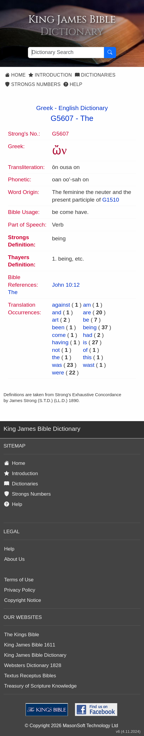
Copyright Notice (22, 600)
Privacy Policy (19, 590)
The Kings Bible (21, 634)
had (87, 335)
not (56, 350)
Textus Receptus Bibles (30, 675)
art (55, 320)
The (86, 118)
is (85, 342)
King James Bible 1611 (29, 645)
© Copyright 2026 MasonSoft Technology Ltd (71, 725)
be (86, 320)
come (59, 335)
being (90, 327)
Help (72, 84)
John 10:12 (66, 285)
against (61, 305)
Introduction (50, 74)
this (87, 357)
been (58, 327)
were (58, 372)
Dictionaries (95, 74)
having (60, 342)
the (56, 357)
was (57, 365)
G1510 (110, 200)
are (87, 312)
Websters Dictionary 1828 (32, 665)
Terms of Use (19, 580)
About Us (14, 559)
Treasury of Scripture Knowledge (40, 686)
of (85, 350)
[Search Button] (110, 52)
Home (15, 74)
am (87, 305)
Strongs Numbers (33, 84)
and (56, 312)
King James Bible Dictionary (35, 655)
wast (88, 365)
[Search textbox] (66, 52)
